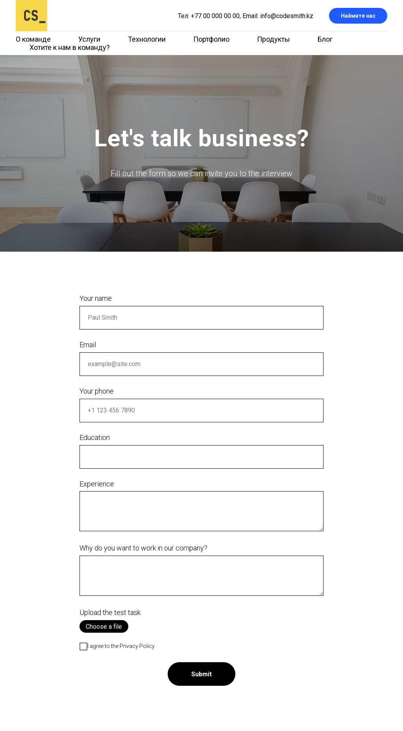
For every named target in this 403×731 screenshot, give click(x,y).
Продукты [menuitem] (273, 39)
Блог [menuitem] (325, 39)
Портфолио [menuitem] (211, 39)
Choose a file (104, 626)
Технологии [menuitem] (147, 39)
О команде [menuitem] (33, 39)
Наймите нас (358, 16)
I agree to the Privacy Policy (117, 646)
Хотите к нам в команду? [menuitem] (70, 47)
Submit (201, 674)
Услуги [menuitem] (89, 39)
